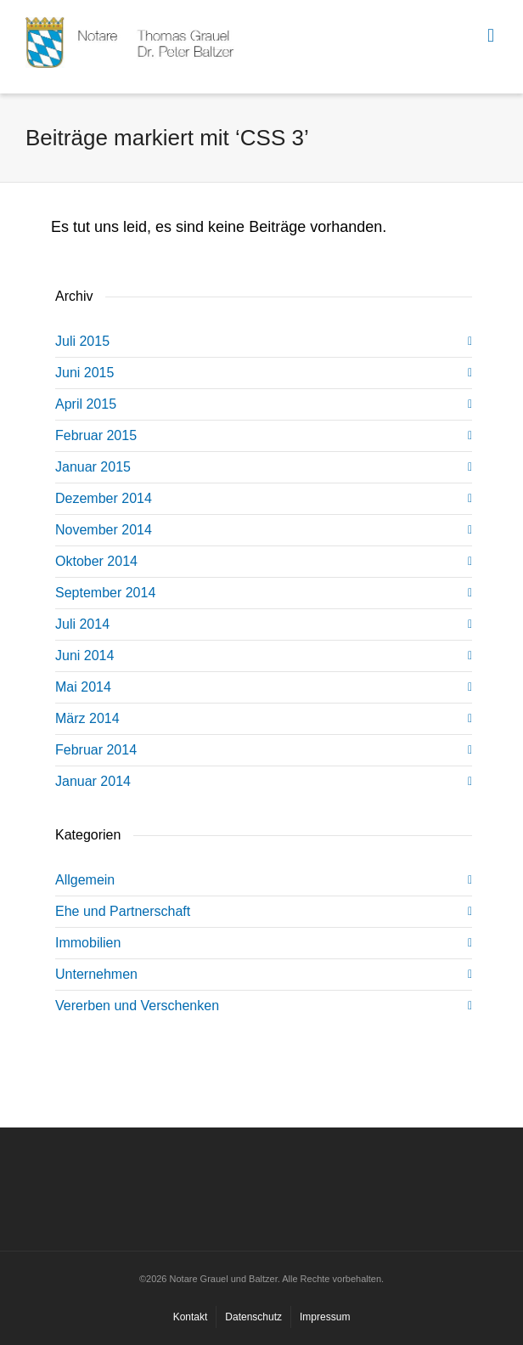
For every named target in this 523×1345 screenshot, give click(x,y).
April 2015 (85, 404)
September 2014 (105, 592)
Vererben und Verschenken (137, 1005)
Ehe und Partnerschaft (122, 911)
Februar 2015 (96, 435)
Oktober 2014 (96, 561)
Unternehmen (96, 974)
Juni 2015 (84, 372)
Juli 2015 (82, 341)
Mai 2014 (83, 687)
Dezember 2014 (103, 498)
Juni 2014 (84, 655)
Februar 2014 (96, 750)
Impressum (325, 1317)
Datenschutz (253, 1317)
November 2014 (103, 530)
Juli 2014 (82, 624)
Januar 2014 (93, 781)
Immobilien (88, 942)
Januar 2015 (93, 467)
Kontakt (190, 1317)
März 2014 (87, 718)
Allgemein (85, 880)
